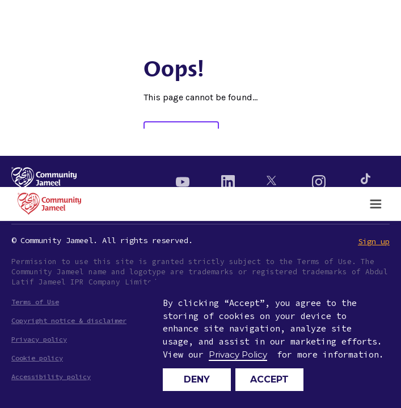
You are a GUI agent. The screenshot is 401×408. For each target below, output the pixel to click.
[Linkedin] (228, 178)
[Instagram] (318, 178)
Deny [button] (197, 379)
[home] (46, 204)
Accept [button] (269, 379)
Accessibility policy (51, 376)
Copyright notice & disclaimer (68, 320)
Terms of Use (35, 302)
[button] (375, 204)
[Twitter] (273, 178)
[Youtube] (182, 178)
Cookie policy (37, 358)
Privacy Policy (238, 354)
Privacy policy (39, 339)
